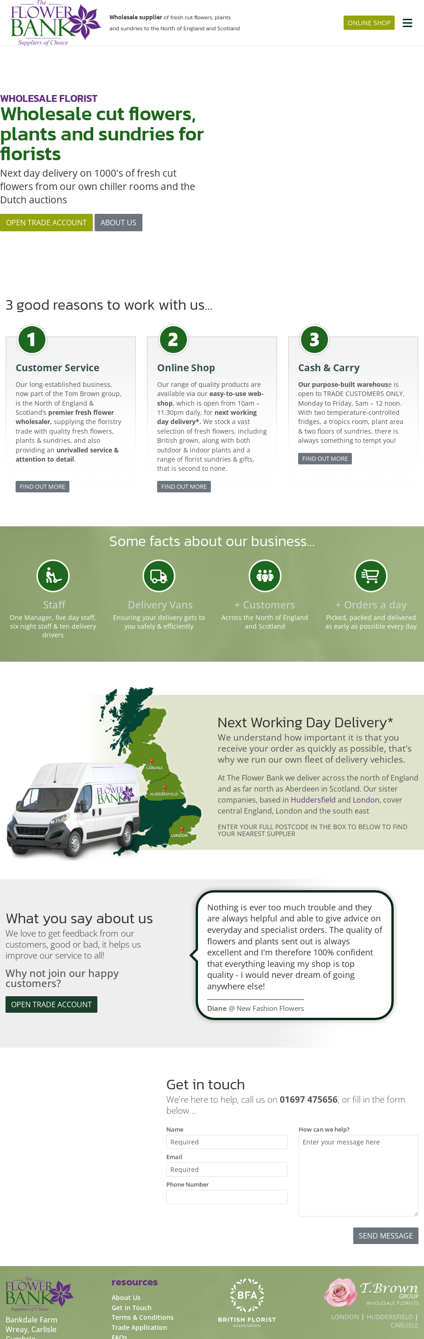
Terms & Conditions (143, 1245)
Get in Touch (132, 1235)
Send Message (386, 1163)
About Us (126, 1225)
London (366, 728)
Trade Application (139, 1255)
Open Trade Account (46, 186)
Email (174, 1084)
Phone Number (187, 1112)
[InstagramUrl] (31, 1313)
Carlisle (404, 1253)
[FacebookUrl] (13, 1313)
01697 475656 (29, 1294)
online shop (369, 22)
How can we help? (324, 1057)
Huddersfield (313, 728)
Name (174, 1057)
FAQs (119, 1265)
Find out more (42, 414)
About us (118, 186)
